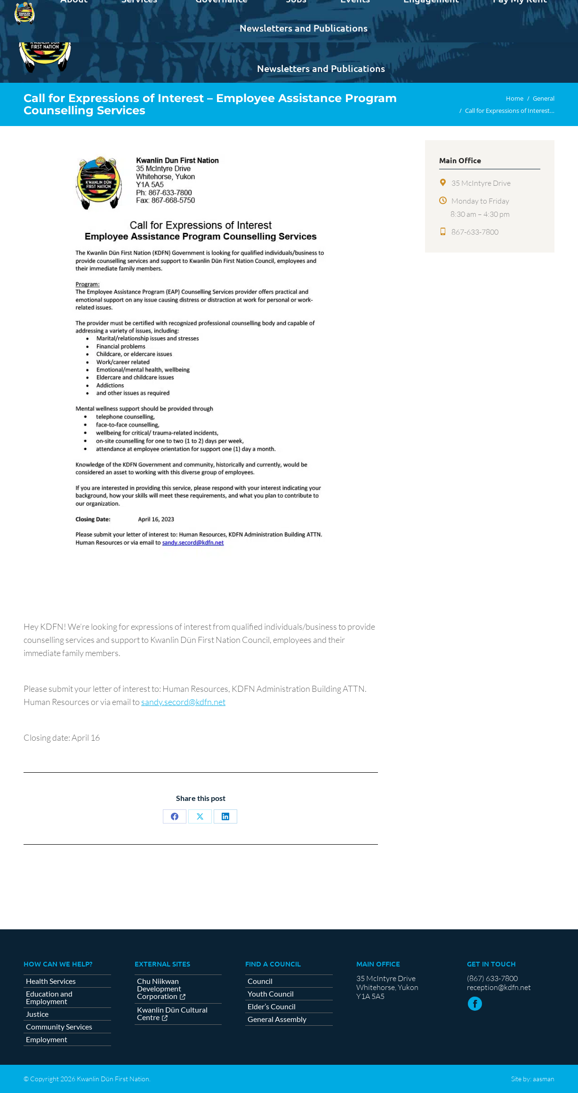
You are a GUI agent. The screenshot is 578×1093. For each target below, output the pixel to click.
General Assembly (277, 1019)
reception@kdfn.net (499, 987)
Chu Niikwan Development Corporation (159, 988)
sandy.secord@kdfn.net (183, 702)
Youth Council (271, 994)
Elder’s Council (272, 1006)
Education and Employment (49, 997)
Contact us (531, 8)
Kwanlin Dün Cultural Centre (172, 1014)
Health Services (51, 981)
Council (260, 981)
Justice (37, 1014)
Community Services (59, 1026)
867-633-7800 (474, 232)
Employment (46, 1039)
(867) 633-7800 (492, 978)
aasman (543, 1079)
